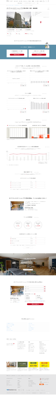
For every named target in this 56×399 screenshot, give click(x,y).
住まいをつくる (25, 1)
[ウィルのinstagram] (23, 390)
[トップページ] (8, 1)
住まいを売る (20, 1)
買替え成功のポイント (42, 347)
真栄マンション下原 (9, 326)
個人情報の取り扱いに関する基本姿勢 (36, 301)
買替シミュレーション (31, 348)
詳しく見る (28, 269)
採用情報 (19, 387)
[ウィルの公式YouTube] (21, 390)
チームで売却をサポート (21, 347)
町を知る (30, 1)
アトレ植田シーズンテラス (10, 323)
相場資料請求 (39, 297)
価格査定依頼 (28, 297)
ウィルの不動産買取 (31, 343)
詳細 (41, 297)
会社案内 (41, 1)
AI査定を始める (38, 54)
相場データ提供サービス (32, 347)
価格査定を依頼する (17, 54)
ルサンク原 (30, 330)
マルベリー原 (30, 323)
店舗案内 (33, 1)
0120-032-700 (29, 207)
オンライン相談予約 (39, 298)
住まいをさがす (16, 1)
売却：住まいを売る (11, 339)
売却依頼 (27, 295)
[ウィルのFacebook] (19, 390)
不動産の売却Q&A (41, 348)
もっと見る (27, 247)
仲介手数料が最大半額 (20, 343)
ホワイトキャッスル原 (9, 330)
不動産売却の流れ (41, 343)
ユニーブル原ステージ (31, 327)
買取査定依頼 (28, 298)
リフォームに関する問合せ (31, 382)
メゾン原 (30, 326)
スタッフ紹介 (37, 1)
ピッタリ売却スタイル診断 (42, 351)
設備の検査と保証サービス (21, 348)
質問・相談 (38, 295)
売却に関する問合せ (31, 381)
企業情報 (19, 382)
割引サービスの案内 (31, 351)
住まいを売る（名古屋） (10, 343)
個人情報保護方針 (42, 300)
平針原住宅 (8, 327)
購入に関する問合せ (31, 380)
